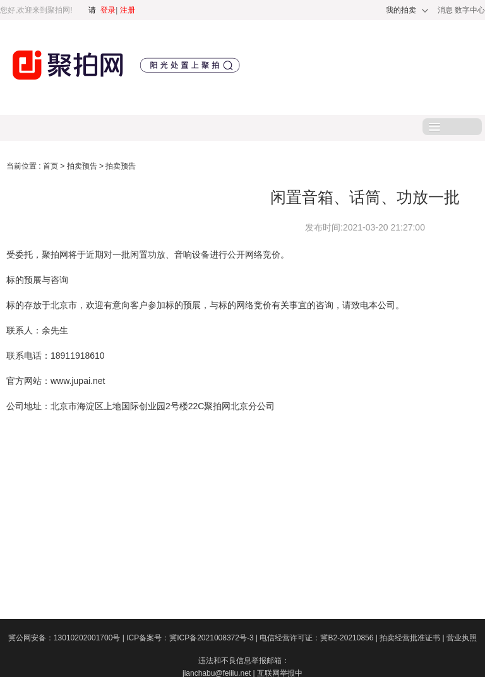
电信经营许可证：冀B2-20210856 (320, 637)
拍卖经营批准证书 (413, 637)
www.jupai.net (78, 381)
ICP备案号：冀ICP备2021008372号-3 (193, 637)
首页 (51, 166)
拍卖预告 (83, 166)
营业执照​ (461, 637)
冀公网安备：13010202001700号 (67, 637)
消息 (446, 10)
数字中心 (470, 10)
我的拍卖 (401, 10)
